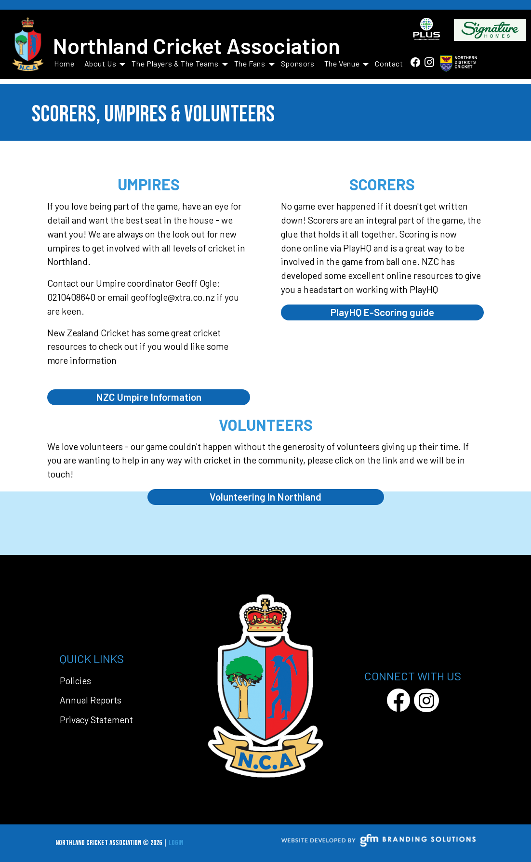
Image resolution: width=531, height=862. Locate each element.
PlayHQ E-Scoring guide (382, 312)
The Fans (254, 63)
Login (176, 843)
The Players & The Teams (179, 63)
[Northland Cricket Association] (28, 45)
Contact (389, 63)
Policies (75, 680)
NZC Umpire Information (148, 397)
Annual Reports (90, 699)
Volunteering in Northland (265, 497)
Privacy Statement (96, 719)
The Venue (346, 63)
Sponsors (298, 63)
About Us (105, 63)
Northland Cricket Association (196, 45)
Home (64, 63)
